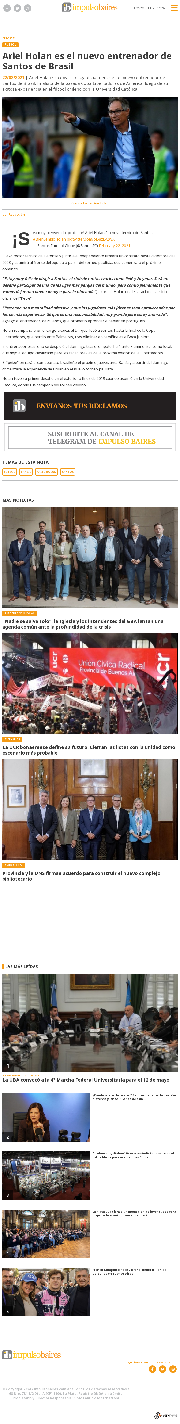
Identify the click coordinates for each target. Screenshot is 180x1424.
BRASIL (26, 472)
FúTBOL (9, 472)
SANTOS (68, 472)
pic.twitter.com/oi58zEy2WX (91, 239)
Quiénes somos (139, 1362)
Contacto (164, 1362)
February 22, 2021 (114, 245)
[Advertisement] (90, 924)
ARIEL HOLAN (46, 472)
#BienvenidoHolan (49, 239)
